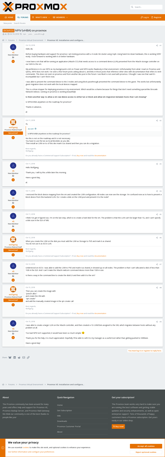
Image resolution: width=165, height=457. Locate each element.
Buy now (80, 155)
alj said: (31, 129)
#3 (160, 164)
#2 (160, 120)
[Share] (156, 45)
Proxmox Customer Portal (68, 426)
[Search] (146, 7)
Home (60, 405)
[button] (49, 17)
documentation (101, 155)
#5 (160, 214)
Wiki (59, 415)
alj (5, 34)
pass (30, 34)
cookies (26, 447)
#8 (160, 287)
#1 (160, 45)
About (59, 431)
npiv (24, 34)
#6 (160, 237)
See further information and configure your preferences (31, 452)
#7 (160, 264)
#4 (160, 191)
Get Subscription (64, 410)
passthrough (40, 34)
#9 (160, 322)
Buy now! (118, 426)
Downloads (62, 421)
